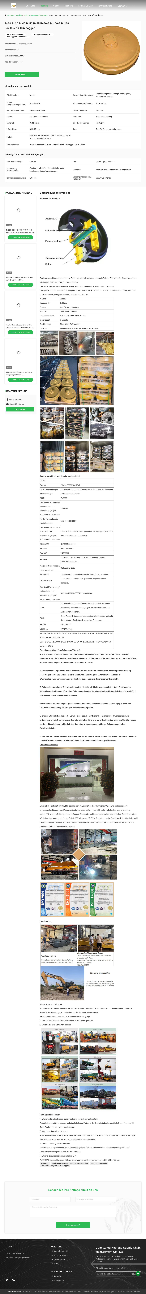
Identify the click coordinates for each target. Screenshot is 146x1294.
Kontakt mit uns (85, 6)
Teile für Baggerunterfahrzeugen (35, 15)
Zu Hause (30, 6)
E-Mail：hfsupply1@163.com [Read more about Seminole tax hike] (17, 1258)
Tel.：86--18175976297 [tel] (15, 1253)
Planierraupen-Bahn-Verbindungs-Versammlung (70, 1163)
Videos (56, 6)
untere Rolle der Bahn (99, 1163)
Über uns (68, 6)
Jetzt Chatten (22, 74)
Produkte (44, 6)
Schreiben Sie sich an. (134, 1274)
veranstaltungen (105, 6)
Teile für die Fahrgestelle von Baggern (55, 1166)
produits (19, 15)
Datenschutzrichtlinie (13, 1292)
